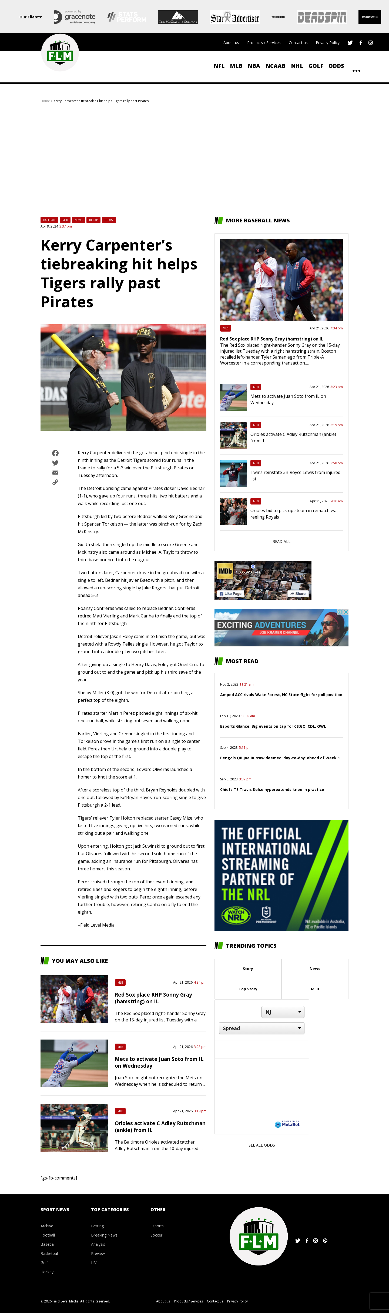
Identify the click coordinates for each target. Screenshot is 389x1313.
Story (109, 220)
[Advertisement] (194, 160)
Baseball (49, 220)
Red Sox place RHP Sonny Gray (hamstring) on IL (153, 998)
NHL (297, 65)
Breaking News (104, 1235)
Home (45, 101)
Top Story (248, 988)
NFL (219, 65)
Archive (47, 1225)
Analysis (98, 1244)
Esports (157, 1225)
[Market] (261, 1028)
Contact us (298, 42)
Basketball (50, 1253)
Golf (315, 65)
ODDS (336, 65)
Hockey (47, 1271)
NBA (254, 65)
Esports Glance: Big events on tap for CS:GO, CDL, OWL (273, 726)
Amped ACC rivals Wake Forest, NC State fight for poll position (281, 694)
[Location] (283, 1012)
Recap (93, 220)
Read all (281, 541)
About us (231, 42)
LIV (93, 1262)
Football (48, 1235)
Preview (98, 1253)
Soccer (156, 1235)
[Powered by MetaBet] (287, 1124)
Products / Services (264, 42)
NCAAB (276, 65)
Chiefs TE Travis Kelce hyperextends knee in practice (272, 789)
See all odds (262, 1145)
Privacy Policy (328, 42)
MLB (236, 65)
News (78, 220)
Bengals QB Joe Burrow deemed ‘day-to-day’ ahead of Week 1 (280, 757)
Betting (97, 1225)
